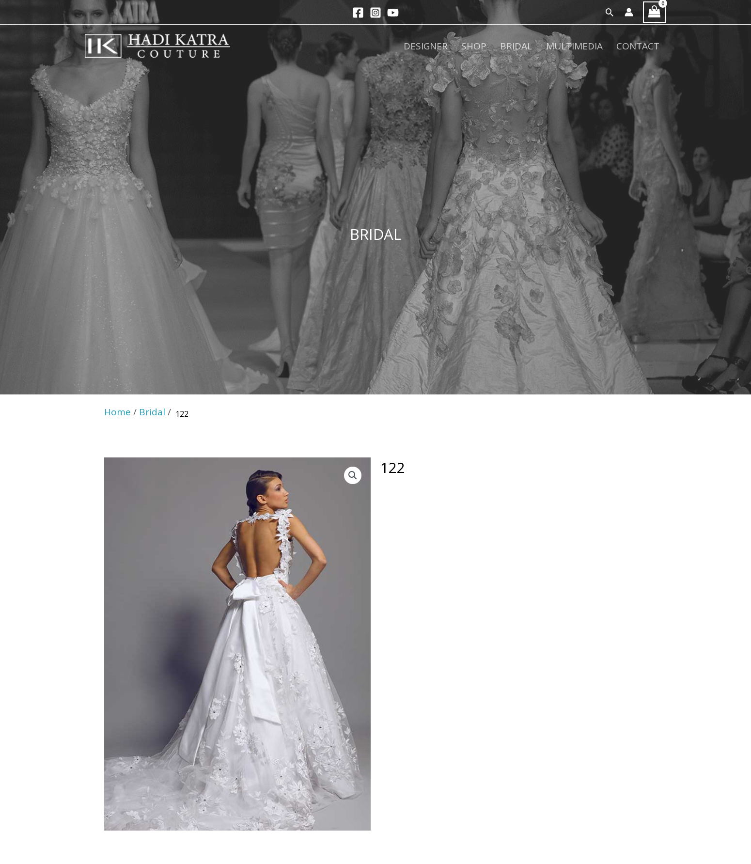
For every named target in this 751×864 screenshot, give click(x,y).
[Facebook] (358, 12)
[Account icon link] (629, 12)
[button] (609, 12)
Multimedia (580, 46)
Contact (639, 46)
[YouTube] (393, 12)
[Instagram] (375, 12)
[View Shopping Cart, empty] (654, 12)
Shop (488, 46)
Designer (444, 46)
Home (117, 412)
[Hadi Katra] (157, 45)
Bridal (526, 46)
